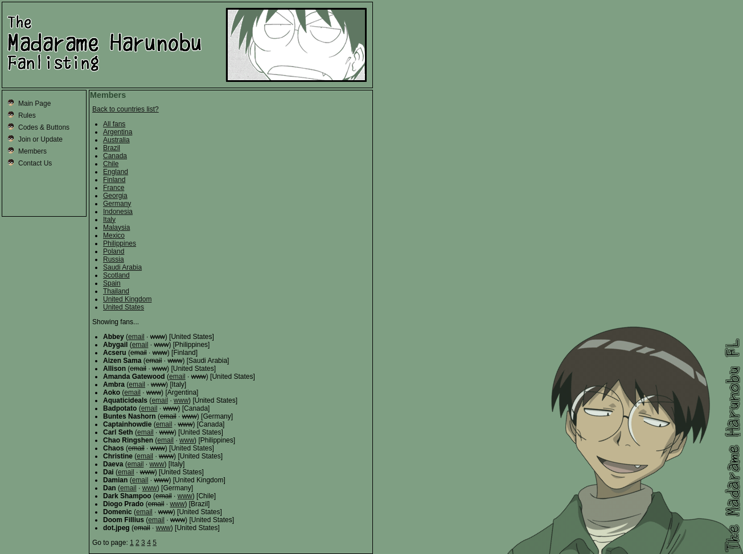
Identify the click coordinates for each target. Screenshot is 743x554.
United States (123, 307)
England (115, 172)
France (113, 188)
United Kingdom (127, 299)
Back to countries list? (125, 109)
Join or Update (40, 139)
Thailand (116, 291)
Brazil (111, 148)
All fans (114, 124)
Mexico (114, 235)
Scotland (116, 275)
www (181, 400)
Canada (115, 156)
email (136, 337)
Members (32, 151)
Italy (109, 220)
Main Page (34, 104)
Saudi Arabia (122, 267)
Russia (113, 259)
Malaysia (116, 227)
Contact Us (35, 163)
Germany (117, 204)
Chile (110, 164)
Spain (112, 283)
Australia (116, 140)
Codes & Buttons (43, 127)
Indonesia (118, 212)
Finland (114, 180)
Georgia (115, 196)
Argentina (117, 132)
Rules (27, 115)
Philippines (119, 243)
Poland (113, 251)
